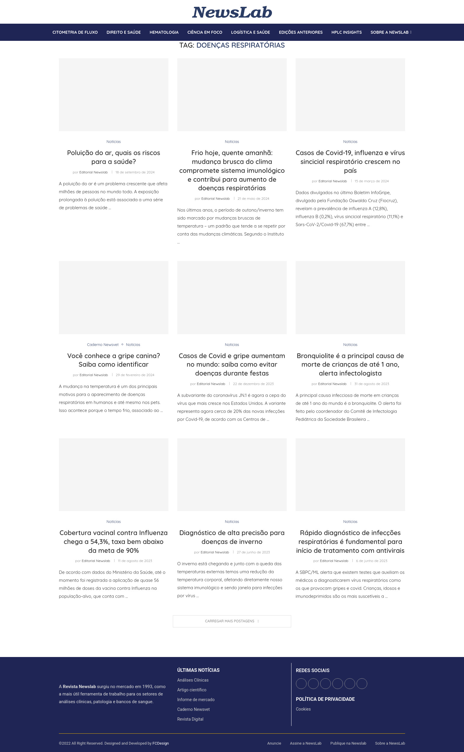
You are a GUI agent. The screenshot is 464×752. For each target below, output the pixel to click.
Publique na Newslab (348, 743)
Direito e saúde (124, 32)
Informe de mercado (196, 700)
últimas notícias (198, 670)
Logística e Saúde (250, 32)
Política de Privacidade (325, 699)
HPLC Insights (346, 32)
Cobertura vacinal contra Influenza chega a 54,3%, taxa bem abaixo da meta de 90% (113, 541)
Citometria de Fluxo (75, 32)
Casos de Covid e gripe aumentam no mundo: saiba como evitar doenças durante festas (232, 364)
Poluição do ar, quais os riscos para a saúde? (113, 157)
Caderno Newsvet (193, 709)
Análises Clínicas (193, 680)
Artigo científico (192, 690)
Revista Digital (190, 719)
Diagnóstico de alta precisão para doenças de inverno (232, 537)
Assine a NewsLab (306, 743)
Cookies (303, 709)
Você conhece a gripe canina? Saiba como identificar (113, 360)
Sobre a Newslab (390, 32)
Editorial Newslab (93, 172)
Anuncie (274, 743)
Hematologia (164, 32)
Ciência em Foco (204, 32)
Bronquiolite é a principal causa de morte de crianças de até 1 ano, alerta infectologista (350, 364)
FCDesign (160, 743)
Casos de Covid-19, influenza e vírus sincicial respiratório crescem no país (350, 161)
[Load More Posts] (232, 621)
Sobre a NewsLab (390, 743)
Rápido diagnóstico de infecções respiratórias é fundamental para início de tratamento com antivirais (350, 541)
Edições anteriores (301, 32)
